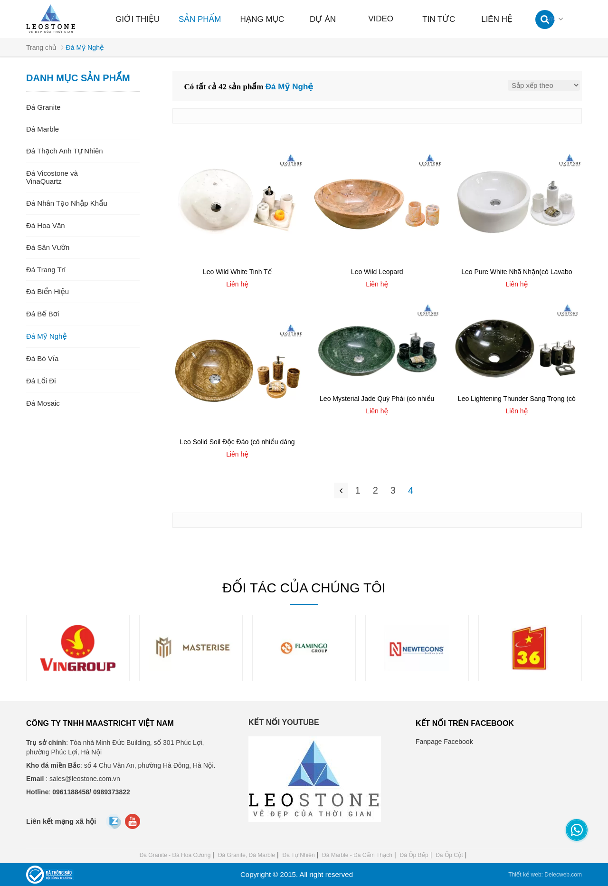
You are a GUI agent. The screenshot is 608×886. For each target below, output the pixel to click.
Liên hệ (497, 19)
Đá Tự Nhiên (298, 855)
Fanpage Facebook (444, 741)
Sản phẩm (200, 19)
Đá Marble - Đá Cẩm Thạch (357, 855)
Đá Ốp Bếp (413, 855)
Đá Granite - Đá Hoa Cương (175, 855)
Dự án (323, 19)
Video (380, 18)
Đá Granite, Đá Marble (246, 855)
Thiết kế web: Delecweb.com (545, 874)
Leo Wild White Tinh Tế (237, 272)
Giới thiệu (137, 19)
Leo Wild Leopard (377, 272)
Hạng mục (262, 19)
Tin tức (438, 19)
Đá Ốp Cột (449, 855)
